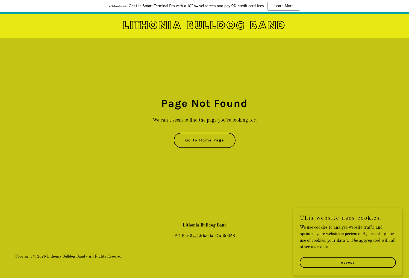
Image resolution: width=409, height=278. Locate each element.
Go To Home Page (204, 140)
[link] (204, 28)
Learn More (283, 6)
